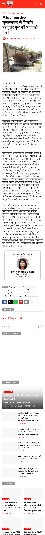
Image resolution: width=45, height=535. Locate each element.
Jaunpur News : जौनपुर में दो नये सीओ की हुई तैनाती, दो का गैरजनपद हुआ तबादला (32, 506)
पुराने (39, 326)
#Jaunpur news (18, 290)
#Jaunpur (7, 290)
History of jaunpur (31, 296)
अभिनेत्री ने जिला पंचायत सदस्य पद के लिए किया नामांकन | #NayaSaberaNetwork (30, 432)
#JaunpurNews (9, 293)
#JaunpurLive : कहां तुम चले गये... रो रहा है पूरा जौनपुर (29, 457)
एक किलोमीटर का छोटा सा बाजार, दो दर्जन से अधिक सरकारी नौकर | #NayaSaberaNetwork (28, 417)
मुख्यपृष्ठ (5, 13)
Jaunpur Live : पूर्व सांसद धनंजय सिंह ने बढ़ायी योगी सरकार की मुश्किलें (28, 471)
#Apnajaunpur (17, 13)
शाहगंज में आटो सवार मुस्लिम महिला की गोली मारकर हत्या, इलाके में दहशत (29, 445)
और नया (7, 326)
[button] (3, 4)
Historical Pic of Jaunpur (25, 293)
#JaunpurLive (32, 290)
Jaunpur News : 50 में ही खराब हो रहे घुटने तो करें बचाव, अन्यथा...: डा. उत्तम (11, 506)
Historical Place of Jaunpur (13, 296)
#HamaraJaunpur (29, 287)
